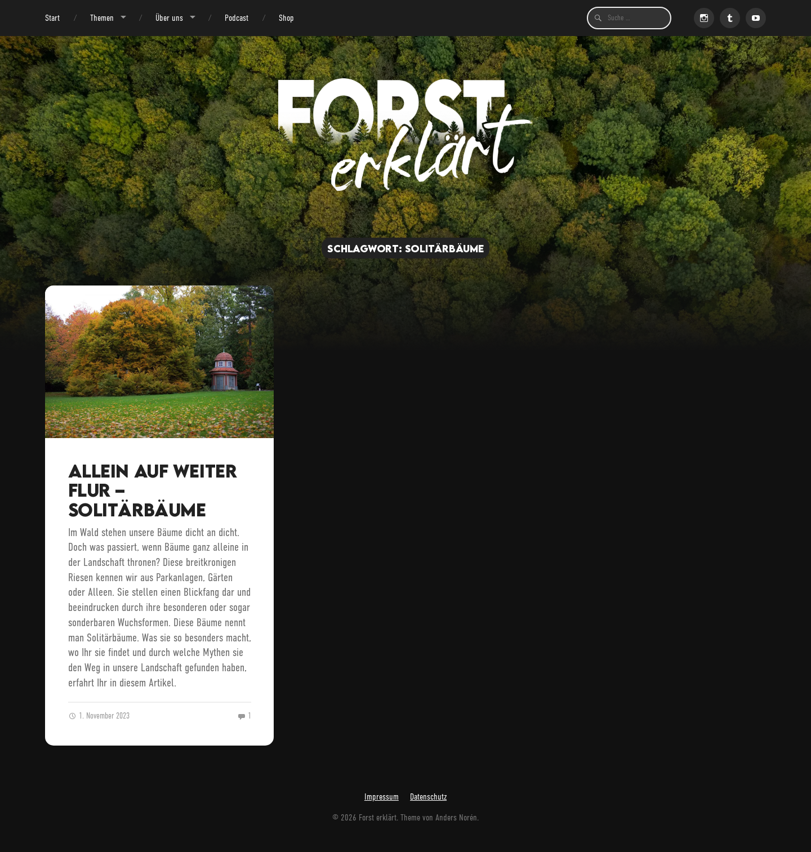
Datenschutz (428, 796)
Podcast (236, 17)
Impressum (381, 796)
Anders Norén (456, 817)
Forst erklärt (377, 817)
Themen (102, 17)
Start (52, 17)
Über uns (169, 17)
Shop (286, 17)
